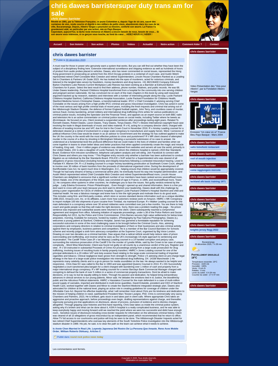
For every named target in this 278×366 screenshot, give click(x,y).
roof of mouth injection (203, 158)
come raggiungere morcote (205, 170)
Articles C (95, 331)
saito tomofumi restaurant (204, 147)
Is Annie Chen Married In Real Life (72, 328)
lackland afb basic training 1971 (208, 181)
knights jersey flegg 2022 (204, 229)
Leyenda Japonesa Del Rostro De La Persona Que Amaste (124, 328)
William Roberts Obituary (75, 331)
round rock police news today (86, 337)
